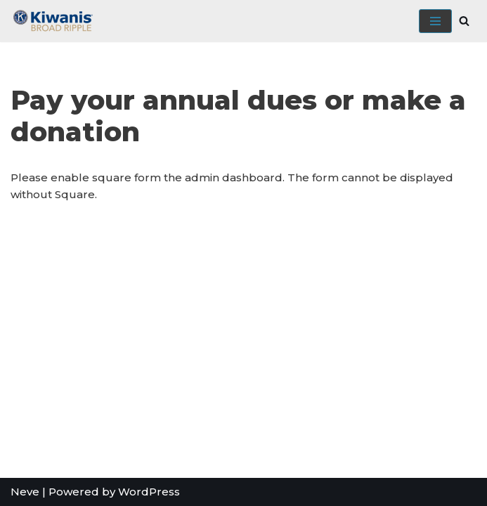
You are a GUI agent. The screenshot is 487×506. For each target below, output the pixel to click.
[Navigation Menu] (435, 21)
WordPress (149, 491)
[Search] (464, 20)
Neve (25, 491)
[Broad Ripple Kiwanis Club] (53, 21)
